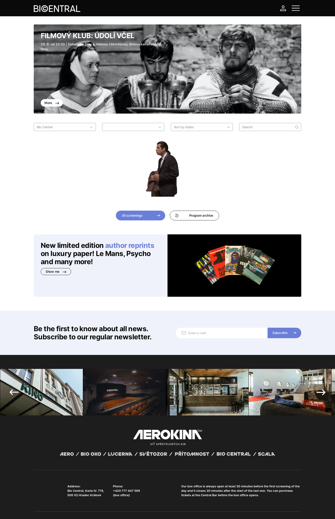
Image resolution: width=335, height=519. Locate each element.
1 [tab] (162, 105)
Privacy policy (83, 509)
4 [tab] (173, 105)
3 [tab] (169, 105)
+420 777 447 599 (126, 476)
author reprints (129, 245)
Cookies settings (128, 509)
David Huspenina (78, 505)
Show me (56, 271)
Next (321, 377)
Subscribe (279, 318)
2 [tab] (166, 105)
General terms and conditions (53, 509)
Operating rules (105, 509)
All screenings (132, 215)
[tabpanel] (167, 69)
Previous (14, 377)
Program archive (194, 215)
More (51, 103)
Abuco (51, 505)
